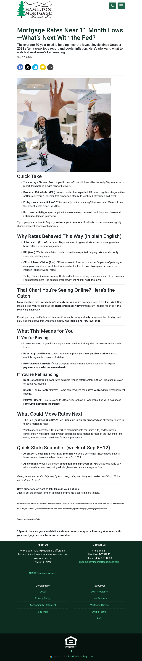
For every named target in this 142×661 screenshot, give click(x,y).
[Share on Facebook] (20, 67)
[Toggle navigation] (121, 6)
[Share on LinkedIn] (35, 67)
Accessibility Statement (43, 605)
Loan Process (99, 598)
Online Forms (99, 611)
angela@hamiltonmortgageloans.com (99, 561)
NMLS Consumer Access (43, 573)
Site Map (43, 611)
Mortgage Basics (99, 605)
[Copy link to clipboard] (50, 67)
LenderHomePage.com (80, 656)
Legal (43, 591)
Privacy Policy (43, 598)
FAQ (99, 618)
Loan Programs (99, 591)
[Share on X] (28, 67)
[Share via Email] (43, 67)
